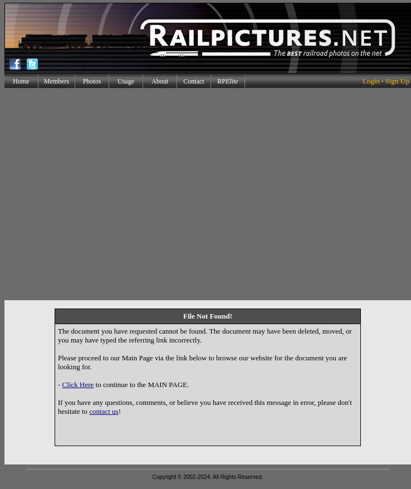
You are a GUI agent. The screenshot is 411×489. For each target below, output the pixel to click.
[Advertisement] (104, 194)
